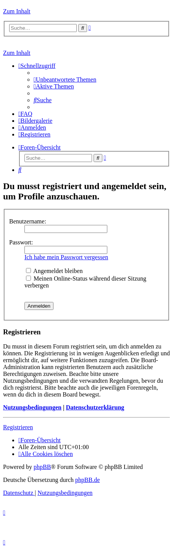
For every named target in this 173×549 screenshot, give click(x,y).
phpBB (42, 467)
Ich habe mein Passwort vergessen (66, 257)
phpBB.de (87, 480)
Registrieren (18, 427)
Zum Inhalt (17, 11)
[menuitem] (65, 79)
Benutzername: (27, 221)
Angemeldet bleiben (54, 271)
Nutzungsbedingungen (32, 407)
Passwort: (21, 242)
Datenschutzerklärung (95, 407)
